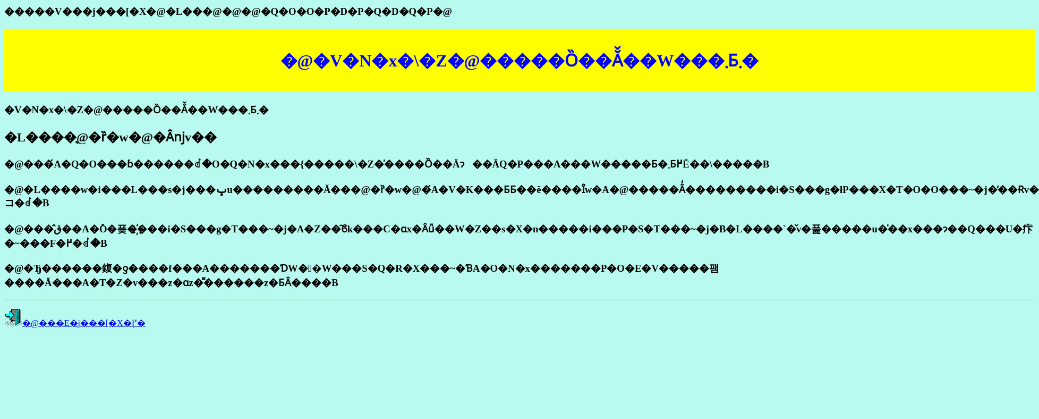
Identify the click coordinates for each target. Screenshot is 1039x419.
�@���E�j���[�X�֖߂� (84, 323)
